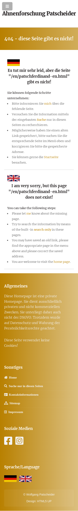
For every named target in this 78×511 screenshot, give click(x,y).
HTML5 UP (44, 501)
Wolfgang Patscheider (40, 494)
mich (48, 104)
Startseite (51, 157)
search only (42, 229)
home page (62, 262)
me (28, 213)
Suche (41, 120)
